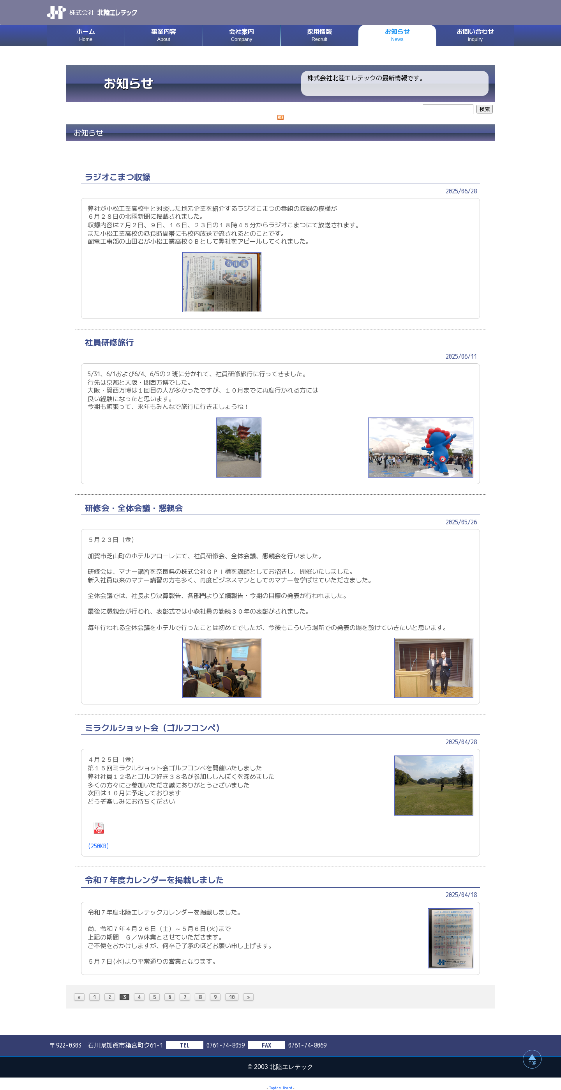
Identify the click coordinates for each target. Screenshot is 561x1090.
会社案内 (241, 35)
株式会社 (92, 12)
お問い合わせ (475, 35)
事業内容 (164, 35)
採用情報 (319, 35)
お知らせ (397, 35)
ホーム (86, 35)
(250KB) (98, 836)
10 (232, 997)
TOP (532, 1063)
